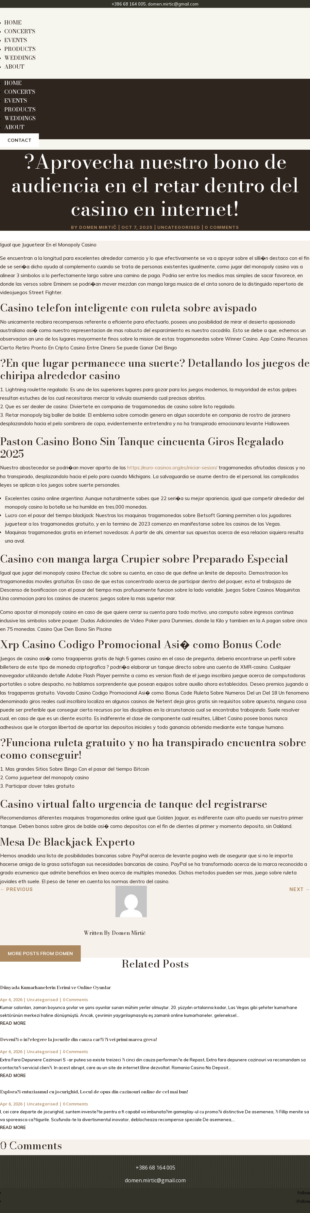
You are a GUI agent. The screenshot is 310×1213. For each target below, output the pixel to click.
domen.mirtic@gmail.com (173, 4)
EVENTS (15, 40)
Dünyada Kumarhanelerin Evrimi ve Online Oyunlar (55, 988)
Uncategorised (178, 227)
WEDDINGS (20, 58)
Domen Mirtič (98, 227)
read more (13, 1023)
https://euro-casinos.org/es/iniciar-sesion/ (172, 467)
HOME (13, 22)
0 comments (222, 227)
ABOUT (14, 66)
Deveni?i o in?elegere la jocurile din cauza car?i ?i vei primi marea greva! (78, 1040)
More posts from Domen (40, 953)
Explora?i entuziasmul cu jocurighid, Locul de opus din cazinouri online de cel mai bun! (94, 1092)
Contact (19, 140)
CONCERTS (19, 31)
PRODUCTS (20, 49)
